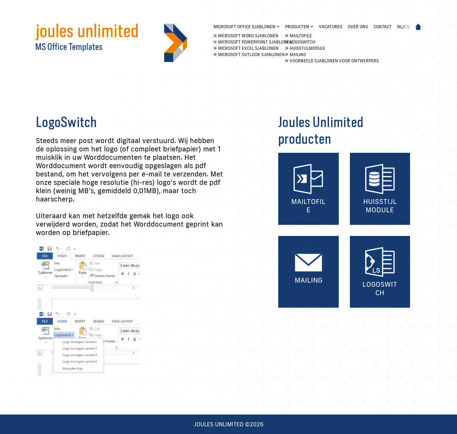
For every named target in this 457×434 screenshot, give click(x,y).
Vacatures (330, 26)
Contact (383, 26)
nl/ (403, 26)
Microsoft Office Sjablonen (244, 26)
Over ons (358, 26)
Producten (297, 26)
